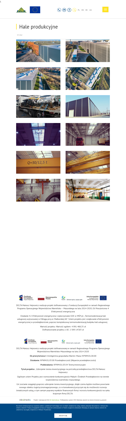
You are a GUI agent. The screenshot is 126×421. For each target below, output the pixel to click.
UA (90, 10)
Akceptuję (63, 416)
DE (87, 10)
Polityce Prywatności (45, 410)
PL (79, 10)
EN (83, 10)
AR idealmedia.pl (54, 400)
